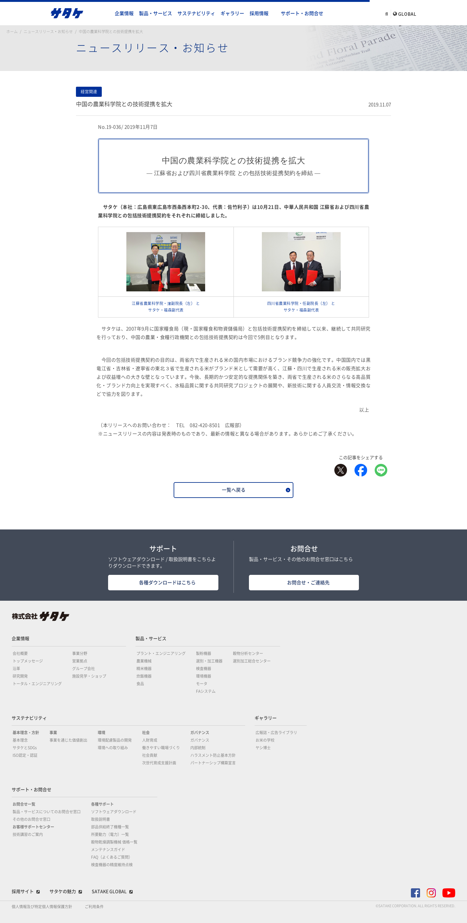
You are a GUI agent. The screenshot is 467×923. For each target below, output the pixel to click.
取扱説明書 (100, 819)
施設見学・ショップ (89, 676)
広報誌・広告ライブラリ (276, 732)
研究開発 (20, 676)
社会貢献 (149, 755)
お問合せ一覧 (24, 804)
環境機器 (203, 676)
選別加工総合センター (252, 661)
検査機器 (203, 668)
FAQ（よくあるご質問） (111, 857)
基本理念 (20, 740)
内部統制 (197, 748)
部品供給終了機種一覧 (110, 827)
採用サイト (23, 891)
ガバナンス (199, 732)
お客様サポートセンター (33, 827)
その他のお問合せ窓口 (31, 819)
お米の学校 (265, 740)
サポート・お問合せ (302, 13)
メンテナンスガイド (108, 849)
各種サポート (102, 804)
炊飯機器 (144, 676)
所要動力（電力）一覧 (110, 834)
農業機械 (144, 661)
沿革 (16, 668)
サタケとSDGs (25, 748)
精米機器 (144, 668)
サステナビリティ (196, 13)
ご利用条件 (94, 906)
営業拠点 (79, 661)
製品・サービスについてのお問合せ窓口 (47, 812)
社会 (146, 732)
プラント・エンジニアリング (161, 653)
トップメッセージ (28, 661)
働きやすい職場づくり (161, 748)
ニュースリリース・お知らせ (48, 31)
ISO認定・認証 (25, 755)
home (106, 13)
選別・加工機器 (209, 661)
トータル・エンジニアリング (37, 684)
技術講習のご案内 (28, 834)
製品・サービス (155, 13)
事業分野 (79, 653)
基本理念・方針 (26, 732)
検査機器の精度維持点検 (112, 865)
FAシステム (206, 691)
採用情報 (259, 13)
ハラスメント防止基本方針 (213, 755)
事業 (53, 732)
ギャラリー (232, 13)
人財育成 (149, 740)
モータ (201, 684)
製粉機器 (203, 653)
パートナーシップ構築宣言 (213, 763)
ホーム (12, 31)
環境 (101, 732)
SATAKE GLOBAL (109, 891)
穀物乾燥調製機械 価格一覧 (114, 842)
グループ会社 (83, 668)
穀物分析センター (248, 653)
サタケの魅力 (62, 891)
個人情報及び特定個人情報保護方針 (42, 906)
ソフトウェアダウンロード (113, 812)
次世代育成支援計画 (159, 763)
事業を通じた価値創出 (68, 740)
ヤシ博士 (263, 748)
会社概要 (20, 653)
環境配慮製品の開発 (115, 740)
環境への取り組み (113, 748)
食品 (140, 684)
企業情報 (124, 13)
